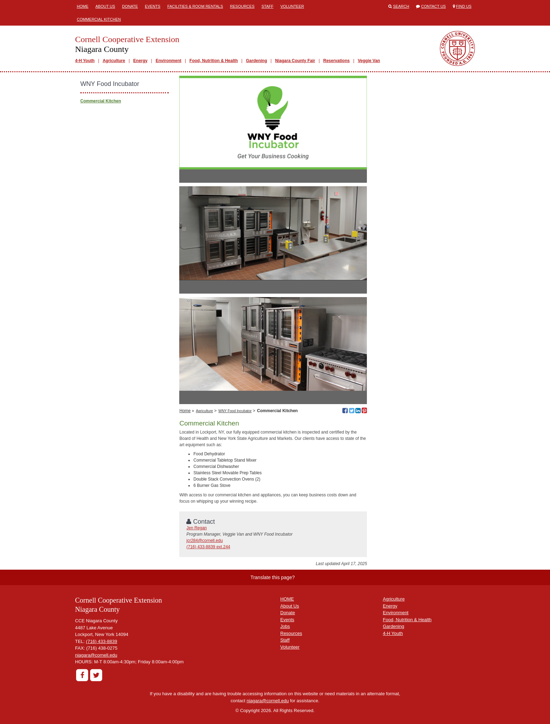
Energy (140, 60)
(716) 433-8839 (101, 641)
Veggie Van (369, 60)
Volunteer (292, 6)
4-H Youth (85, 60)
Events (152, 6)
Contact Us (433, 6)
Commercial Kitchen (99, 19)
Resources (242, 6)
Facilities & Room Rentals (195, 6)
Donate (130, 6)
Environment (168, 60)
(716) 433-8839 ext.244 (208, 546)
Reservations (336, 60)
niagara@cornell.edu (96, 655)
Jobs (285, 626)
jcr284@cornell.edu (204, 540)
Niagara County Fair (295, 60)
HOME (287, 599)
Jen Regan (196, 527)
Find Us (463, 6)
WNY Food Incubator (235, 411)
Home (82, 6)
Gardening (256, 60)
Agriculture (114, 60)
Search (401, 6)
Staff (267, 6)
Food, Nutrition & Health (213, 60)
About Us (105, 6)
